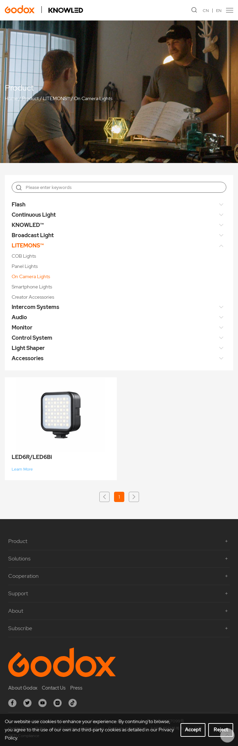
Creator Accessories (33, 297)
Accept (193, 730)
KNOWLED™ (28, 225)
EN (219, 11)
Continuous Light (34, 214)
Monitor (22, 327)
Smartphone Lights (32, 287)
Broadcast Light (33, 235)
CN (206, 11)
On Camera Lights (93, 98)
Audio (19, 317)
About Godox (22, 688)
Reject (221, 730)
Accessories (27, 358)
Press (76, 688)
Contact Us (54, 688)
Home (11, 98)
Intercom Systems (35, 307)
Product (30, 98)
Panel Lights (25, 266)
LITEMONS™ (56, 98)
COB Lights (24, 256)
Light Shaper (28, 348)
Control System (32, 337)
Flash (18, 204)
